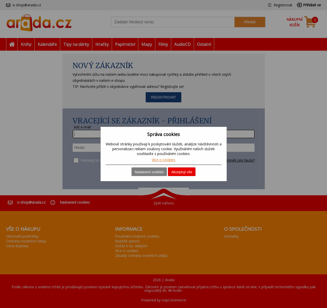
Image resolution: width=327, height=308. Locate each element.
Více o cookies (163, 159)
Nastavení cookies (149, 172)
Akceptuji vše (181, 172)
